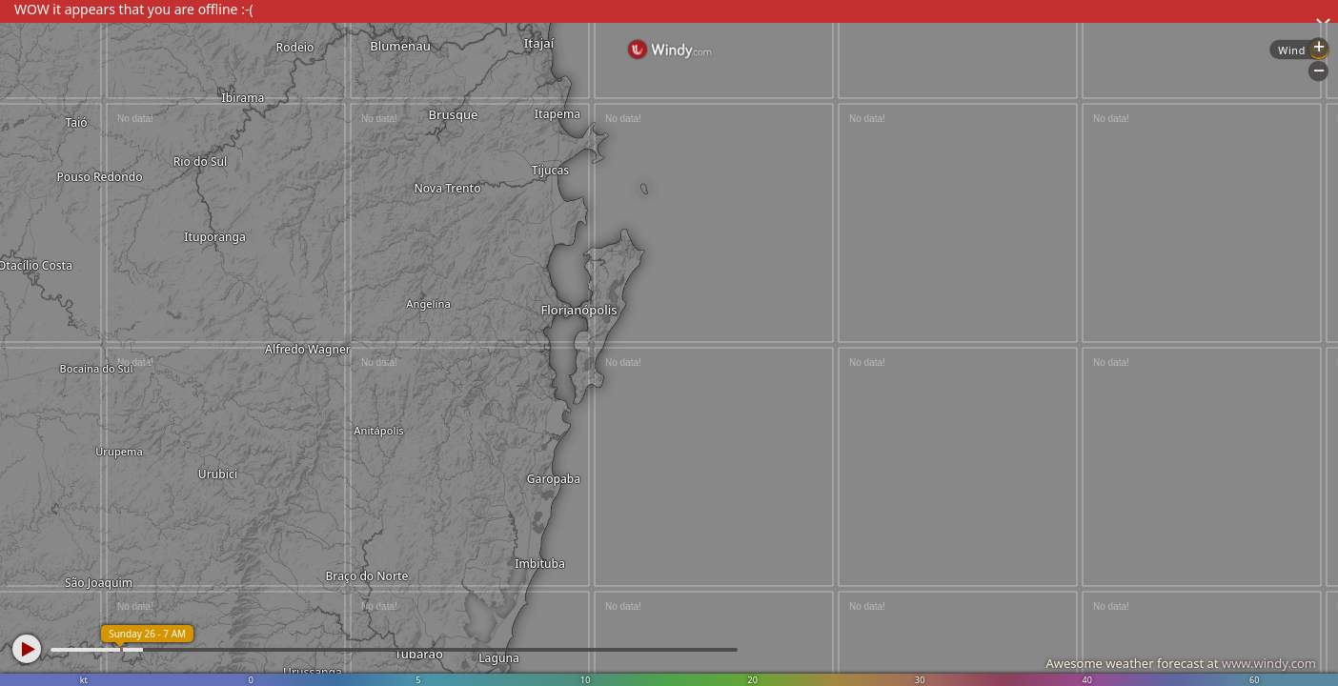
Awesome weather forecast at (1180, 663)
